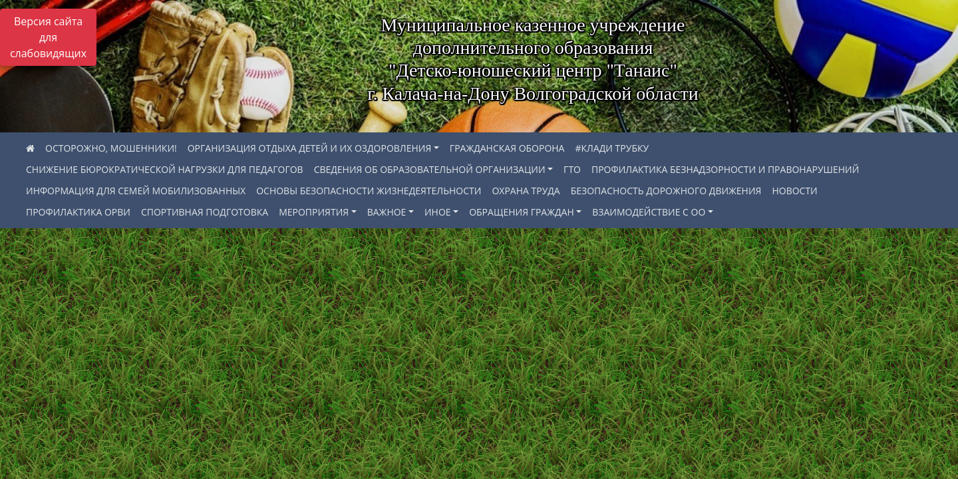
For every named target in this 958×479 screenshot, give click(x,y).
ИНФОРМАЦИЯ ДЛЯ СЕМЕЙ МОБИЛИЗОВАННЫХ (135, 190)
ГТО (572, 169)
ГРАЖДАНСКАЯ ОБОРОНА (507, 148)
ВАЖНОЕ (386, 212)
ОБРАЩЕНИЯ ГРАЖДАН (521, 212)
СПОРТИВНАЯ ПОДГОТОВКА (204, 212)
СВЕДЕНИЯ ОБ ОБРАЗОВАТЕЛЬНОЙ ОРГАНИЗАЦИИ (430, 169)
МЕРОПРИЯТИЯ (314, 212)
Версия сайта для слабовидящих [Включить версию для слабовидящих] (48, 37)
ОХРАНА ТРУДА (525, 190)
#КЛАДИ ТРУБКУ (612, 148)
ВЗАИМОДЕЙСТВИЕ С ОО (648, 212)
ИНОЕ (437, 212)
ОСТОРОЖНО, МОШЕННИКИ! (111, 148)
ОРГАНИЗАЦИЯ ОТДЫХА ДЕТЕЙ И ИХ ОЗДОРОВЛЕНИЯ (310, 148)
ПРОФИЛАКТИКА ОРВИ (78, 212)
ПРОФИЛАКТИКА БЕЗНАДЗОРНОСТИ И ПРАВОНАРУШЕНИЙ (725, 169)
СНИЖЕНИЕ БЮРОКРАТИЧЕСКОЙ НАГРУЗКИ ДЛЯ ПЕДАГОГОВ (164, 169)
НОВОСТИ (794, 190)
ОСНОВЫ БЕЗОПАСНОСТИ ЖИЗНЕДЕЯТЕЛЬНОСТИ (368, 190)
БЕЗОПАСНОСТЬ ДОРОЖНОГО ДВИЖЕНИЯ (666, 190)
